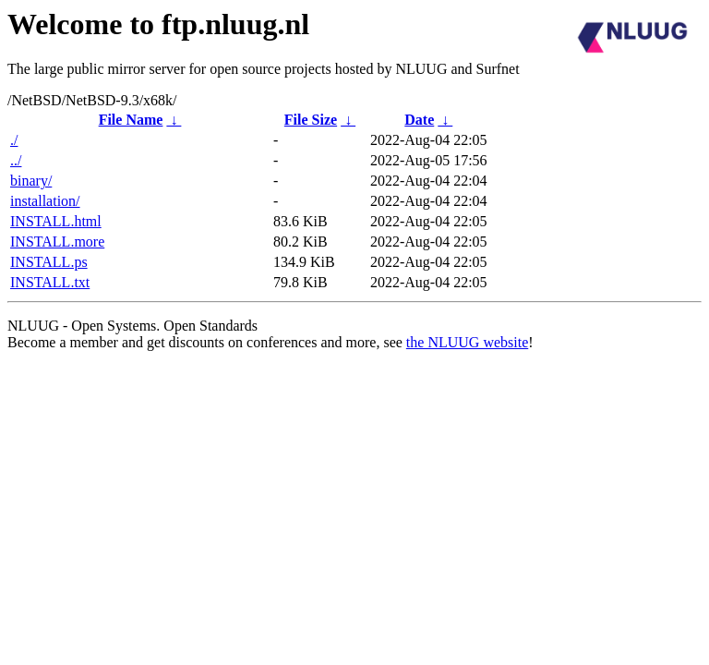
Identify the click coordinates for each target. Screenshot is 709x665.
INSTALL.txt (50, 282)
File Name (131, 119)
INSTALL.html (56, 221)
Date (419, 119)
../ (15, 160)
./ (14, 140)
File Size (310, 119)
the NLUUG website (467, 342)
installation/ (45, 201)
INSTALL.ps (49, 262)
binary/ (31, 180)
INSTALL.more (57, 241)
